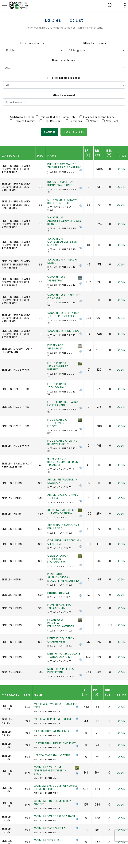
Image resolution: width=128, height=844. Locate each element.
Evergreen (75, 120)
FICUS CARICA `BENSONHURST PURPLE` (57, 366)
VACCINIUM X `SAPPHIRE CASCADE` (63, 296)
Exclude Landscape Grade (99, 116)
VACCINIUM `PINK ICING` (63, 331)
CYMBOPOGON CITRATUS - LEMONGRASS (57, 559)
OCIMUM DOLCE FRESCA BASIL (55, 816)
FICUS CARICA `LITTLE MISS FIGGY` (57, 423)
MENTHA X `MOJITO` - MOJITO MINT (55, 705)
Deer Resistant (52, 120)
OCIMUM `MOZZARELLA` (50, 828)
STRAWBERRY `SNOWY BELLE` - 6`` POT (62, 201)
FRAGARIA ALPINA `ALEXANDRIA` (59, 606)
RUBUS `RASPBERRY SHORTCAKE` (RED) (60, 183)
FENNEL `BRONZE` (59, 593)
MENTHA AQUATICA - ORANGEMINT (62, 639)
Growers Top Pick (24, 120)
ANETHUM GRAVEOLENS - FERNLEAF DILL (64, 526)
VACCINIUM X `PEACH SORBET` (62, 261)
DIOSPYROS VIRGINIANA (55, 346)
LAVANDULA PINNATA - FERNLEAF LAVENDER (60, 623)
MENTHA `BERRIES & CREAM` (53, 719)
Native (93, 120)
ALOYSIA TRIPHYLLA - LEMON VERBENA (60, 511)
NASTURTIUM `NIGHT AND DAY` (55, 743)
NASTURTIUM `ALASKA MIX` (52, 731)
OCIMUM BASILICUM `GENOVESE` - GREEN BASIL (56, 787)
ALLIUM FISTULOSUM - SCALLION (62, 481)
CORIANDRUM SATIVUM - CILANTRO (64, 542)
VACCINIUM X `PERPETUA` (56, 278)
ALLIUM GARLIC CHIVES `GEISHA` (62, 496)
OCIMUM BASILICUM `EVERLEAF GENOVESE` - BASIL (50, 770)
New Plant (110, 120)
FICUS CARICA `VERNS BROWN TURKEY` (62, 442)
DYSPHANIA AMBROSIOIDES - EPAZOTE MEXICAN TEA (63, 577)
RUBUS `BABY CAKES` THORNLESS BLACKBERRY (64, 165)
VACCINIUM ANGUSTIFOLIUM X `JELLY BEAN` (64, 221)
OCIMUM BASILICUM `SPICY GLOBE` (52, 802)
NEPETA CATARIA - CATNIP (52, 755)
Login (121, 169)
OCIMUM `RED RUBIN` (48, 840)
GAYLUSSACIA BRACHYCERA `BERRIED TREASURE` (62, 462)
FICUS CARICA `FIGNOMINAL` (57, 385)
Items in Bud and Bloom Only (57, 116)
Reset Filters (74, 131)
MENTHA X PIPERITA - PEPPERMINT (61, 670)
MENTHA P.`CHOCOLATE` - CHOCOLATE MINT (64, 655)
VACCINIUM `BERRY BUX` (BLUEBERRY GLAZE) (64, 314)
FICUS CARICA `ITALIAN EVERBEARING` (63, 403)
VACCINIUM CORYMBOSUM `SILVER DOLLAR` (63, 242)
